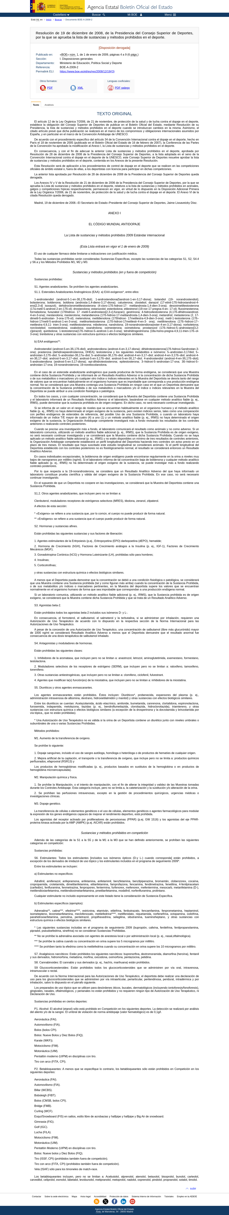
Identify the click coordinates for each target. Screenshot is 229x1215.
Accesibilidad (100, 1196)
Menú (170, 14)
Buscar (58, 19)
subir (193, 1188)
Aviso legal (85, 1196)
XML (80, 87)
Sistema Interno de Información (146, 1196)
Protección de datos (119, 1196)
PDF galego (122, 87)
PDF (50, 87)
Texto (36, 105)
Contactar (36, 1196)
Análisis (49, 105)
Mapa (74, 1196)
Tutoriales (169, 1196)
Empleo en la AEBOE (187, 1196)
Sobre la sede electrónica (56, 1196)
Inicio (48, 19)
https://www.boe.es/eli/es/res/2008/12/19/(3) (87, 71)
